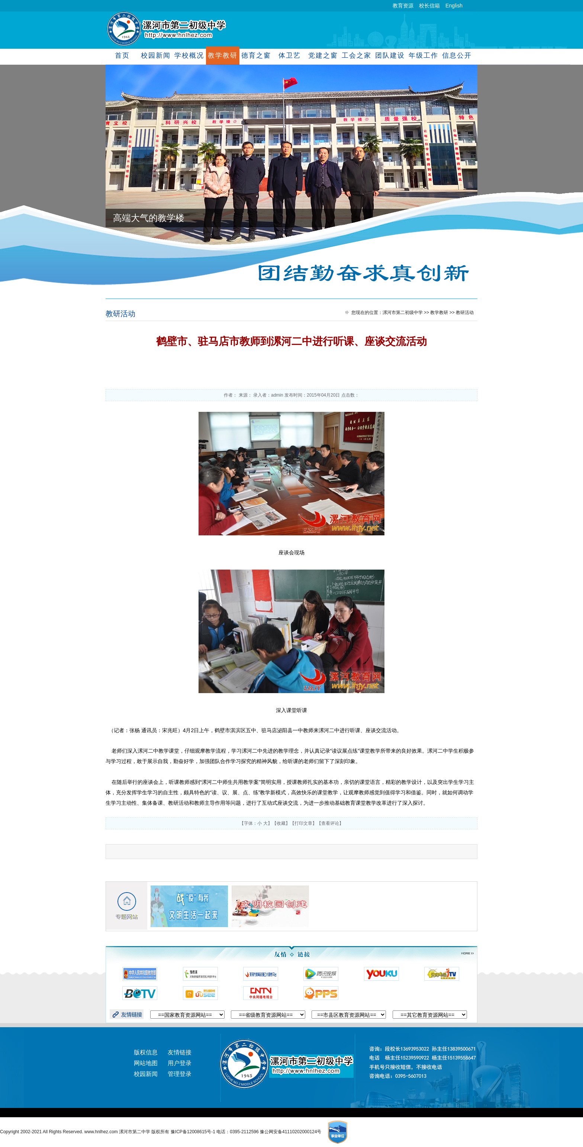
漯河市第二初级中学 (403, 312)
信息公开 (456, 55)
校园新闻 (155, 55)
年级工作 (423, 55)
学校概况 (189, 55)
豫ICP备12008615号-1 (193, 1131)
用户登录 (179, 1063)
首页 (122, 55)
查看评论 (330, 823)
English (454, 6)
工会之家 (356, 55)
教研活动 (120, 314)
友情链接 (179, 1052)
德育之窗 (256, 55)
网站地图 (146, 1063)
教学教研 (222, 55)
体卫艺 (289, 55)
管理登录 (179, 1074)
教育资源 (403, 6)
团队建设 (390, 55)
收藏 (281, 823)
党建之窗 (323, 55)
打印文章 (303, 823)
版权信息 (146, 1052)
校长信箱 (429, 6)
